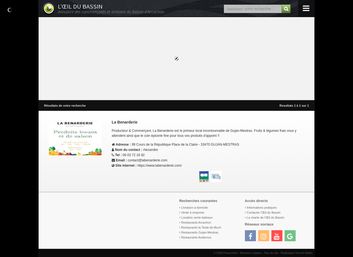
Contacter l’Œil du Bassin (264, 212)
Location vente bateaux (197, 217)
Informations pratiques (262, 207)
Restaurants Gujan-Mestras (199, 232)
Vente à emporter (192, 212)
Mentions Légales (250, 253)
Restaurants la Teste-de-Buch (201, 227)
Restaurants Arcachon (196, 222)
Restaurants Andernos (196, 237)
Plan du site (271, 253)
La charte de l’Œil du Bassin (265, 217)
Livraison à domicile (194, 207)
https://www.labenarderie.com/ (159, 165)
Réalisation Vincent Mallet (296, 253)
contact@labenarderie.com (147, 160)
